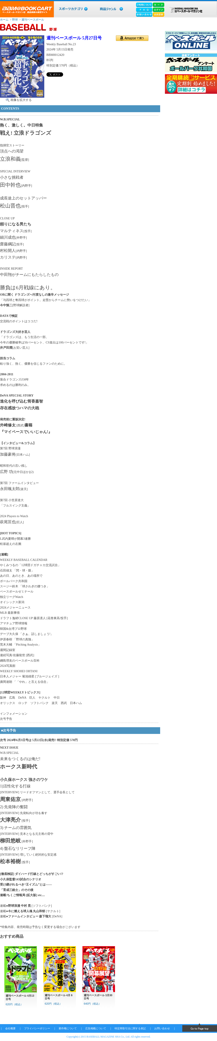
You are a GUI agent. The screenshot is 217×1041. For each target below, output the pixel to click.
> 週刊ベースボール (31, 19)
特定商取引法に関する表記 (130, 1028)
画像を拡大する (21, 100)
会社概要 (10, 1028)
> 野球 (13, 19)
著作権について (68, 1028)
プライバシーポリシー (37, 1028)
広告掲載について (95, 1028)
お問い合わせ (162, 1028)
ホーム (4, 19)
